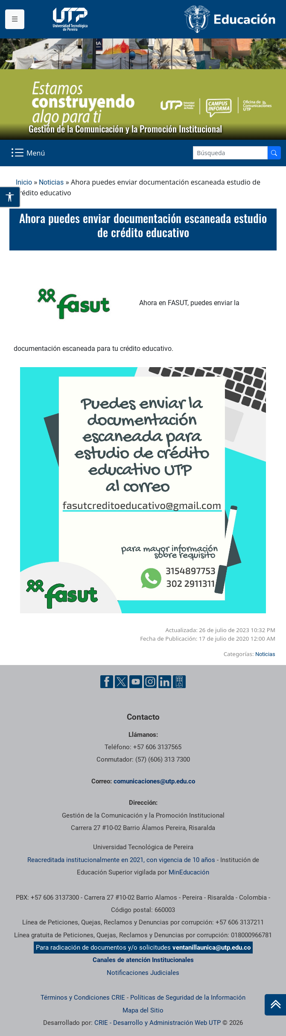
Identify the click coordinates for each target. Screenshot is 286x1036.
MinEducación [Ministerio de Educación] (189, 872)
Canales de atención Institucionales (143, 960)
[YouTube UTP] (135, 681)
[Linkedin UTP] (164, 681)
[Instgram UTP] (150, 681)
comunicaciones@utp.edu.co (154, 781)
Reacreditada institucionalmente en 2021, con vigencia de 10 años (121, 860)
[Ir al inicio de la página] (275, 1005)
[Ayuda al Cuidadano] (179, 681)
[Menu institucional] (14, 19)
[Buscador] (274, 152)
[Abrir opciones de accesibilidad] (10, 197)
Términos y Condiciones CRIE (83, 997)
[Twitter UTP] (121, 681)
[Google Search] (230, 152)
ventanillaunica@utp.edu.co (211, 947)
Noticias (51, 182)
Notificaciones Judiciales (143, 973)
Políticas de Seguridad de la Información (187, 997)
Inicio (24, 182)
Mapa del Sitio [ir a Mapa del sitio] (143, 1010)
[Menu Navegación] (29, 153)
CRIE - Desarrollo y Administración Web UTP (157, 1023)
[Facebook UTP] (106, 681)
